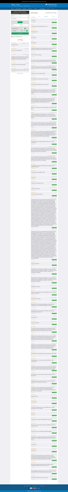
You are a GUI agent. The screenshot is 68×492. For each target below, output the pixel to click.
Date (13, 24)
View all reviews (20, 73)
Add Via (20, 22)
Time (21, 24)
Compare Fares (20, 33)
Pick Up (13, 15)
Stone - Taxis (15, 4)
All (33, 16)
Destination (14, 18)
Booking (45, 16)
